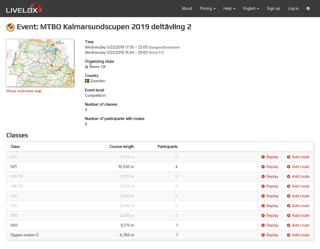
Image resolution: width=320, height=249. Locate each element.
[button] (308, 8)
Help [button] (229, 8)
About (187, 8)
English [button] (251, 8)
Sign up (273, 8)
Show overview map (24, 91)
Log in (293, 8)
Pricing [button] (208, 8)
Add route (298, 157)
